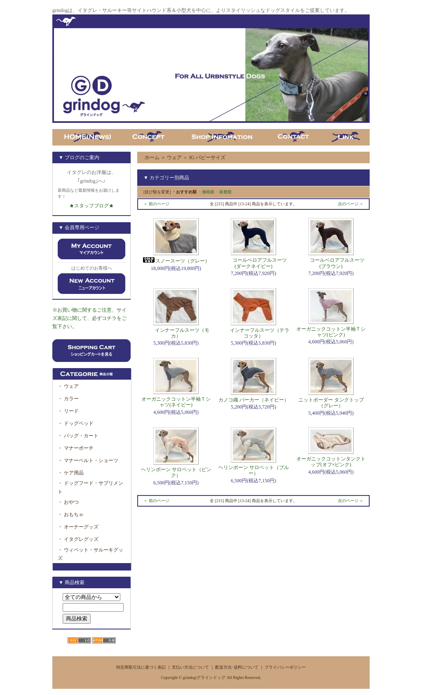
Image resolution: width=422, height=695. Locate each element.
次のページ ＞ (351, 204)
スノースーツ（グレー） (176, 261)
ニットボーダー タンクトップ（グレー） (331, 403)
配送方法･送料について (236, 667)
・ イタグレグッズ (78, 539)
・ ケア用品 (71, 473)
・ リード (68, 411)
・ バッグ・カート (78, 436)
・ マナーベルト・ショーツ (88, 460)
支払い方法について (190, 667)
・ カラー (71, 399)
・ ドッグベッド (76, 423)
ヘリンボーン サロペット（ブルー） (253, 470)
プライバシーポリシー (285, 667)
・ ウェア (68, 386)
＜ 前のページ (156, 204)
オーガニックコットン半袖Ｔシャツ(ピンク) (331, 332)
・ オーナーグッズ (78, 527)
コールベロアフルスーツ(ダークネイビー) (253, 263)
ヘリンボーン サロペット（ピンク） (176, 472)
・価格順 (206, 192)
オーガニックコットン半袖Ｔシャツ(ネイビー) (176, 402)
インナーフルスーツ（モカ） (176, 333)
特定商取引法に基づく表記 (141, 667)
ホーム (152, 157)
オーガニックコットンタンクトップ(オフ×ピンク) (331, 461)
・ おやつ (68, 502)
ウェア (174, 157)
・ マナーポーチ (76, 448)
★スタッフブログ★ (91, 206)
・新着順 (223, 192)
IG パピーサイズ (207, 157)
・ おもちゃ (71, 514)
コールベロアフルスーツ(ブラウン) (331, 263)
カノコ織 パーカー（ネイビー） (253, 400)
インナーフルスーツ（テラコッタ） (253, 333)
